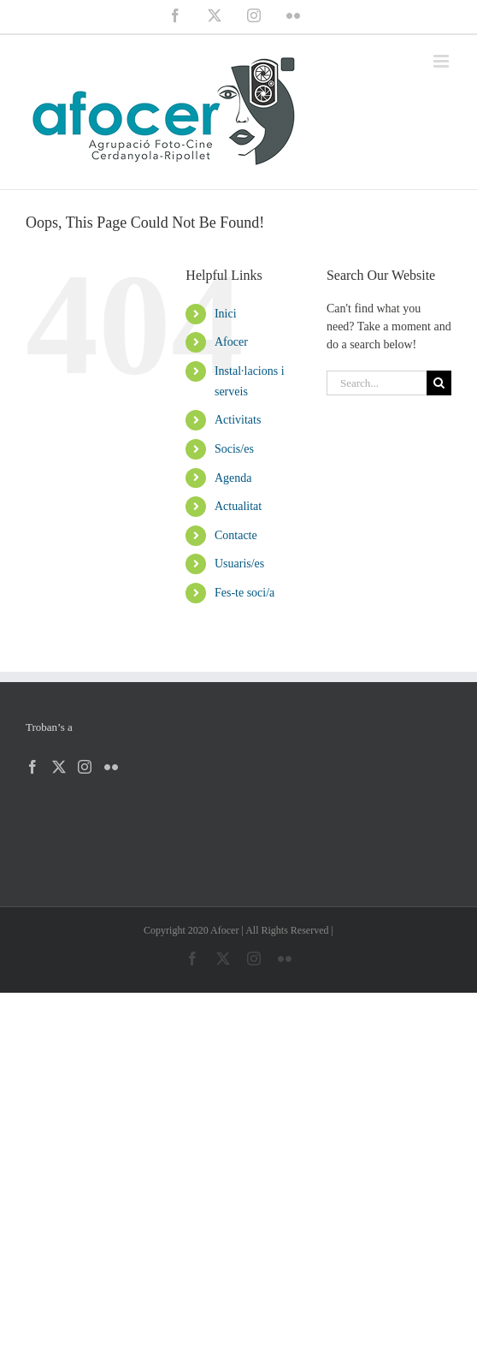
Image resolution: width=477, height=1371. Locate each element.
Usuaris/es (239, 563)
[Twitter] (59, 767)
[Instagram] (84, 767)
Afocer (231, 341)
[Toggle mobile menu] (442, 61)
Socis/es (234, 448)
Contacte (236, 535)
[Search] (439, 383)
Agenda (233, 478)
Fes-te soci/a (244, 592)
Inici (226, 313)
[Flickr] (111, 767)
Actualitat (238, 506)
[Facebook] (32, 767)
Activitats (238, 419)
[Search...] (377, 383)
